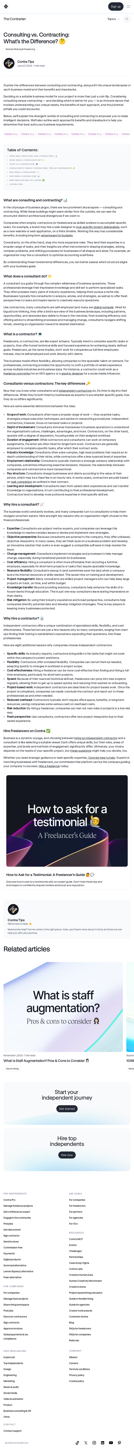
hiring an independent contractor (95, 738)
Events (73, 1245)
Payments (9, 1253)
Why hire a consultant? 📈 (24, 172)
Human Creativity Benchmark (85, 1280)
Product (7, 1404)
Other (6, 1416)
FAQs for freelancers (80, 1328)
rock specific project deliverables (98, 227)
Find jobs (8, 1223)
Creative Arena (77, 1286)
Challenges (75, 1250)
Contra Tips (16, 184)
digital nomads (103, 307)
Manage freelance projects (18, 1205)
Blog (71, 1322)
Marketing (9, 1381)
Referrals (74, 1340)
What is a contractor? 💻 (24, 164)
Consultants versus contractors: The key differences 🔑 (42, 168)
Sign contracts (11, 1235)
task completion (21, 481)
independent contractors (75, 390)
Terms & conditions (79, 1369)
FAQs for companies (80, 1334)
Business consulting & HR (17, 1410)
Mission (73, 1357)
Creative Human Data (81, 1274)
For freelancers (77, 1205)
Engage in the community (17, 1217)
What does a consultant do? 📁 (27, 160)
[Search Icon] (127, 18)
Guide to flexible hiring (81, 1298)
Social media (10, 1392)
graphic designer (72, 373)
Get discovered (11, 1229)
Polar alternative (12, 1277)
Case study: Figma (79, 1262)
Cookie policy (76, 1381)
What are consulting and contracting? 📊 (34, 156)
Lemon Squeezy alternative (18, 1271)
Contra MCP (76, 1239)
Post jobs (8, 1310)
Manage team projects (15, 1298)
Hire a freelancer (49, 766)
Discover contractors (15, 1316)
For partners (75, 1211)
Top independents (13, 1363)
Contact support (12, 1430)
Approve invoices (13, 1328)
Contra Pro (9, 1199)
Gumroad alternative (14, 1265)
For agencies (76, 1217)
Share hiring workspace (16, 1304)
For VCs (73, 1223)
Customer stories (78, 1316)
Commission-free (13, 1247)
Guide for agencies (79, 1304)
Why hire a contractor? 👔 (25, 176)
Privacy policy (76, 1375)
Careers (73, 1363)
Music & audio (11, 1386)
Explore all (9, 1357)
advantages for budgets (57, 235)
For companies (11, 1292)
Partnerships (76, 1256)
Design (7, 1369)
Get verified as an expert (16, 1211)
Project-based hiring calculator (85, 1292)
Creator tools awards (80, 1310)
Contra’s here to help (101, 757)
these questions (80, 750)
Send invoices (11, 1241)
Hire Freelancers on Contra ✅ (27, 180)
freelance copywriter (17, 373)
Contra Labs (76, 1268)
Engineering (10, 1375)
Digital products (12, 1259)
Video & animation (13, 1398)
